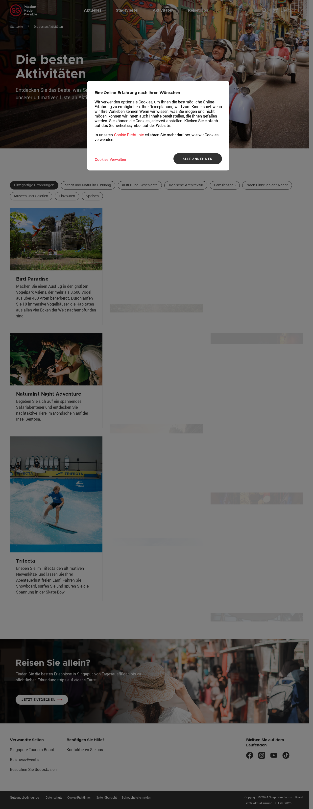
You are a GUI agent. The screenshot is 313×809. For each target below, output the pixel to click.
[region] (158, 125)
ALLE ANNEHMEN (198, 159)
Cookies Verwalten (110, 159)
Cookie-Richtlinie (129, 135)
